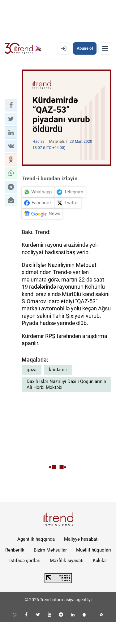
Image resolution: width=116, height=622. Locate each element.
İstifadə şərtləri (25, 560)
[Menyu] (104, 48)
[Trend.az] (23, 48)
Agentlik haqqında (36, 539)
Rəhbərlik (14, 550)
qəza (32, 369)
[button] (10, 105)
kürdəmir (58, 369)
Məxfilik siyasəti (67, 560)
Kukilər (100, 560)
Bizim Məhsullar (50, 550)
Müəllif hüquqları (93, 550)
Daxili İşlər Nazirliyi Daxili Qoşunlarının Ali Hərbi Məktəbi (66, 384)
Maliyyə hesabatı (81, 539)
